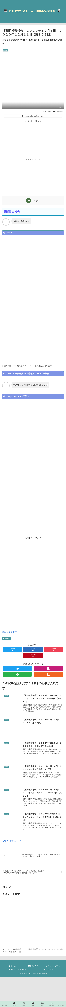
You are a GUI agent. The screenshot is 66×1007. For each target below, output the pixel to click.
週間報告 (6, 638)
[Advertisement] (33, 139)
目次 (34, 201)
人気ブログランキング (11, 842)
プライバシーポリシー (54, 966)
